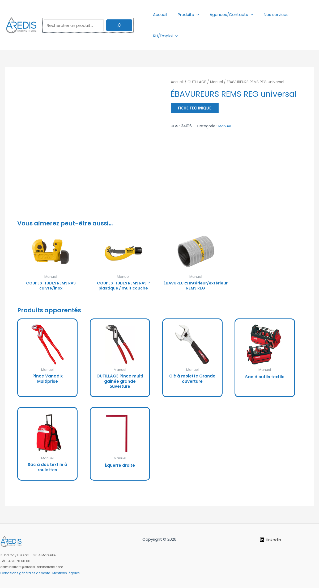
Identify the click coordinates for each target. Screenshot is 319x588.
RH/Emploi (164, 36)
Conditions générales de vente (25, 573)
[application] (192, 14)
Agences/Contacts (224, 14)
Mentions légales (66, 573)
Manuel (217, 82)
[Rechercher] (119, 25)
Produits (184, 14)
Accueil (159, 14)
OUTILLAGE (197, 82)
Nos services (266, 14)
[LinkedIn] (270, 539)
